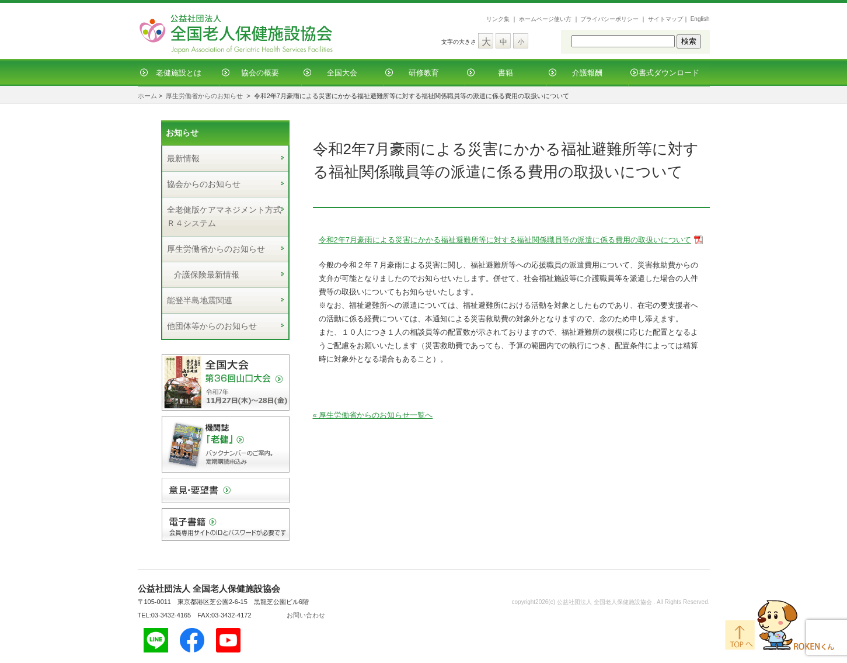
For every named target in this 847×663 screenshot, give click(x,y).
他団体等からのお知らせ (212, 326)
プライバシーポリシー (609, 19)
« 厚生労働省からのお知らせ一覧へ (373, 415)
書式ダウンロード (669, 72)
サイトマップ (665, 19)
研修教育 (424, 72)
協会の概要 (260, 72)
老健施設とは (178, 72)
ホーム (147, 95)
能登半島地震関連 (199, 300)
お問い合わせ (306, 615)
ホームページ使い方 (545, 19)
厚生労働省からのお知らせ (204, 95)
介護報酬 (587, 72)
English (700, 19)
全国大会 (342, 72)
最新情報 (183, 158)
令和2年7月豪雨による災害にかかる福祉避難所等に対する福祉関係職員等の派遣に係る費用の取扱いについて (505, 239)
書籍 (505, 72)
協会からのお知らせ (203, 184)
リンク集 (498, 19)
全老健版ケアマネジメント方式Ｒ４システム (224, 216)
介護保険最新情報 (206, 274)
